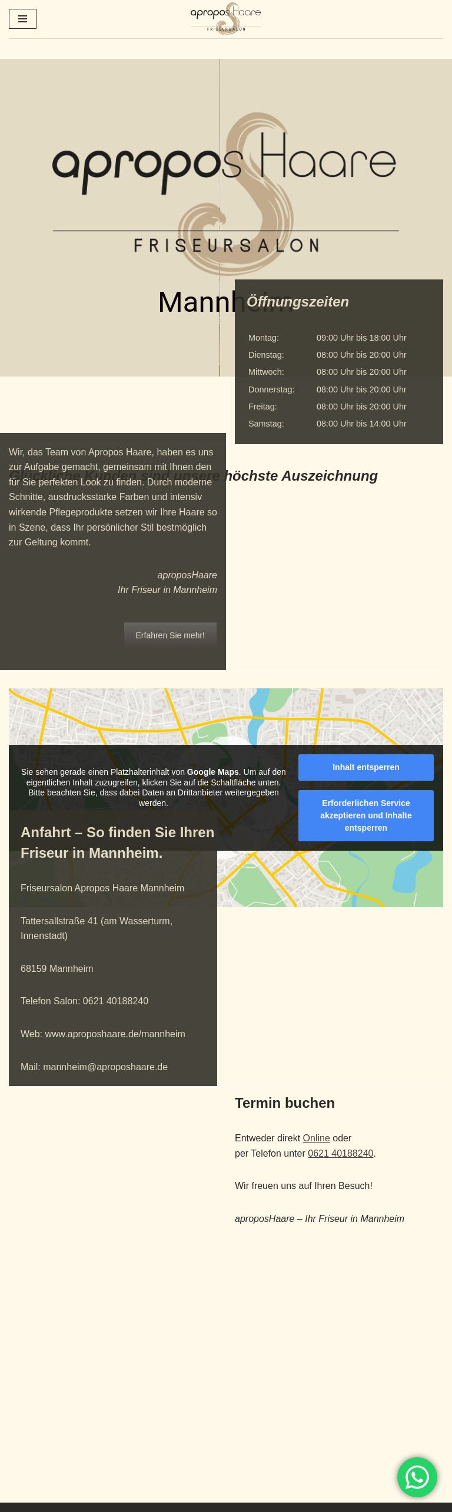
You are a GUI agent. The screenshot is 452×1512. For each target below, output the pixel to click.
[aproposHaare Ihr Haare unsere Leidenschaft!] (226, 18)
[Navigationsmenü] (22, 19)
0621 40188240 (340, 1153)
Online (316, 1138)
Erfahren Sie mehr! (170, 653)
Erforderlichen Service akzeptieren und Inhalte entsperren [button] (366, 815)
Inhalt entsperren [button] (366, 767)
